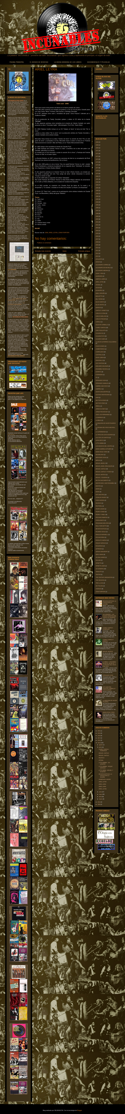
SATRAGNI (99, 549)
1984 (97, 187)
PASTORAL (99, 506)
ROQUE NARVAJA (101, 543)
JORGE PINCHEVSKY (102, 411)
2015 (97, 256)
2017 (99, 738)
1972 (97, 153)
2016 (99, 740)
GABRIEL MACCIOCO (102, 386)
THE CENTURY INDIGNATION (104, 577)
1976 (97, 165)
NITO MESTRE (100, 494)
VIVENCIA (98, 588)
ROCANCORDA (100, 537)
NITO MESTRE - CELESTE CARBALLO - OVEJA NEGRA (109, 688)
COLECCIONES (100, 346)
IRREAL (98, 406)
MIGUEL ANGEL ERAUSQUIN (104, 466)
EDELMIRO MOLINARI (102, 366)
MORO (97, 491)
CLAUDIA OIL (99, 333)
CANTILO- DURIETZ (101, 310)
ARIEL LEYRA (53, 232)
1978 (97, 170)
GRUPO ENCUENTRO (102, 391)
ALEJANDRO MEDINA (102, 270)
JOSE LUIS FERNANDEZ (103, 414)
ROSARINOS (99, 546)
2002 (97, 225)
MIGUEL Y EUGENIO (101, 477)
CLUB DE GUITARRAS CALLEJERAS (106, 342)
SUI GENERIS (99, 568)
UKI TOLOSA (99, 586)
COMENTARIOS (100, 349)
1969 (97, 148)
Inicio (64, 251)
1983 (97, 185)
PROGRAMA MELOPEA (102, 523)
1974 (97, 159)
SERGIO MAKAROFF (101, 551)
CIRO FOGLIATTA (101, 330)
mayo (100, 794)
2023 (99, 731)
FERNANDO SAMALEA (102, 383)
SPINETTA (98, 563)
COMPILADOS (100, 352)
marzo (101, 799)
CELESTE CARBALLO (102, 324)
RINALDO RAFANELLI (102, 534)
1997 (97, 210)
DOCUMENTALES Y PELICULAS (98, 62)
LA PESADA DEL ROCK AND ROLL (105, 427)
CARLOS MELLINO (101, 316)
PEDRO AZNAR (100, 509)
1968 (97, 145)
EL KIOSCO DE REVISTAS (39, 62)
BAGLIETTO (99, 296)
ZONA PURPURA (63, 232)
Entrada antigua (84, 251)
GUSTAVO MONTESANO (103, 394)
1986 (97, 193)
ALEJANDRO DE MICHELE (103, 267)
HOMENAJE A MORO (105, 779)
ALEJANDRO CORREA (102, 264)
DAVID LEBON (100, 357)
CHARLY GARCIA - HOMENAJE (108, 628)
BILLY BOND (99, 299)
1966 (97, 142)
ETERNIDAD (99, 374)
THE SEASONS (100, 580)
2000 (97, 219)
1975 (97, 162)
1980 (97, 176)
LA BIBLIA (98, 420)
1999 (97, 216)
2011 (97, 250)
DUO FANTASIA (100, 363)
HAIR (97, 397)
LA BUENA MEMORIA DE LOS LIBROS (67, 62)
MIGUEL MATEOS (101, 474)
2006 (46, 232)
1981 (97, 179)
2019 (99, 733)
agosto (101, 744)
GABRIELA (99, 389)
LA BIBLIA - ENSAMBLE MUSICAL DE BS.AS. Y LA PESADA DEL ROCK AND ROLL (109, 664)
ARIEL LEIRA (102, 784)
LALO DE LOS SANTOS (102, 437)
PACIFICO (98, 503)
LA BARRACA (99, 417)
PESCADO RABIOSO (101, 517)
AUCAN (98, 287)
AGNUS (98, 262)
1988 (97, 196)
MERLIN (98, 460)
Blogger (79, 1110)
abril (100, 796)
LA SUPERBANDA (101, 431)
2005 (97, 233)
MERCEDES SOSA (101, 457)
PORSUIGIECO (100, 520)
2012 (97, 253)
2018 (99, 735)
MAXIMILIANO (100, 454)
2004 (97, 230)
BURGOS (98, 307)
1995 (97, 205)
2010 (97, 247)
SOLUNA (98, 560)
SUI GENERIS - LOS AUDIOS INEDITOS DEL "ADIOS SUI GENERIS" (109, 616)
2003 (97, 227)
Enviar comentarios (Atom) (67, 256)
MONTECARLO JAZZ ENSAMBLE (105, 483)
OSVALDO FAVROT (101, 497)
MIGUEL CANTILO (101, 469)
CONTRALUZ (99, 354)
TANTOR (98, 574)
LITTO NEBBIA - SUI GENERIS (104, 763)
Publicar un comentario (44, 243)
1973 (97, 156)
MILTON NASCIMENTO (102, 480)
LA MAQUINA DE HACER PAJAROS (106, 423)
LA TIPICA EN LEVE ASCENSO (104, 434)
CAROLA (98, 322)
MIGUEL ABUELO (101, 463)
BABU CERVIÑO (100, 293)
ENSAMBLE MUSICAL (102, 369)
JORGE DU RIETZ (101, 409)
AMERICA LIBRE (100, 279)
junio (100, 792)
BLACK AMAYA (100, 302)
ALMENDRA (99, 276)
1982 (97, 182)
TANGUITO (99, 571)
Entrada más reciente (43, 251)
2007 (97, 239)
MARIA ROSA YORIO (101, 452)
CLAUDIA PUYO (100, 336)
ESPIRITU (98, 371)
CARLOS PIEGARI (101, 319)
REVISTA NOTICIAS (101, 529)
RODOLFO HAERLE (101, 540)
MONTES (98, 486)
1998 (97, 213)
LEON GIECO (99, 440)
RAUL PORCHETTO (101, 526)
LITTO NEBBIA (100, 443)
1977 (97, 167)
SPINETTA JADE (100, 566)
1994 (97, 202)
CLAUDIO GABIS (100, 339)
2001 (97, 222)
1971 (97, 150)
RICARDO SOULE (101, 531)
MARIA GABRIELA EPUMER (103, 449)
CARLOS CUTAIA (100, 313)
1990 (97, 199)
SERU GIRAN (99, 554)
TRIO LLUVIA (99, 583)
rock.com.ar (11, 434)
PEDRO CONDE (100, 511)
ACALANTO (99, 259)
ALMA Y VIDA (99, 273)
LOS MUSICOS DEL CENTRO (104, 446)
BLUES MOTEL (100, 304)
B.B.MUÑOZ (99, 290)
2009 (97, 245)
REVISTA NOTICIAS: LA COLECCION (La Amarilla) (109, 602)
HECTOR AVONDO (101, 400)
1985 (97, 190)
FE (96, 377)
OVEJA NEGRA (100, 500)
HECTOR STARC (100, 403)
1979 (97, 173)
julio (100, 747)
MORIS (98, 489)
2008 (97, 242)
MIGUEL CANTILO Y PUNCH (104, 471)
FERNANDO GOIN (101, 380)
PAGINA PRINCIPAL (17, 62)
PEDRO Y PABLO (100, 514)
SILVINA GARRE (100, 557)
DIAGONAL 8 (99, 360)
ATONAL (98, 284)
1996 (97, 207)
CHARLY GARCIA (100, 327)
